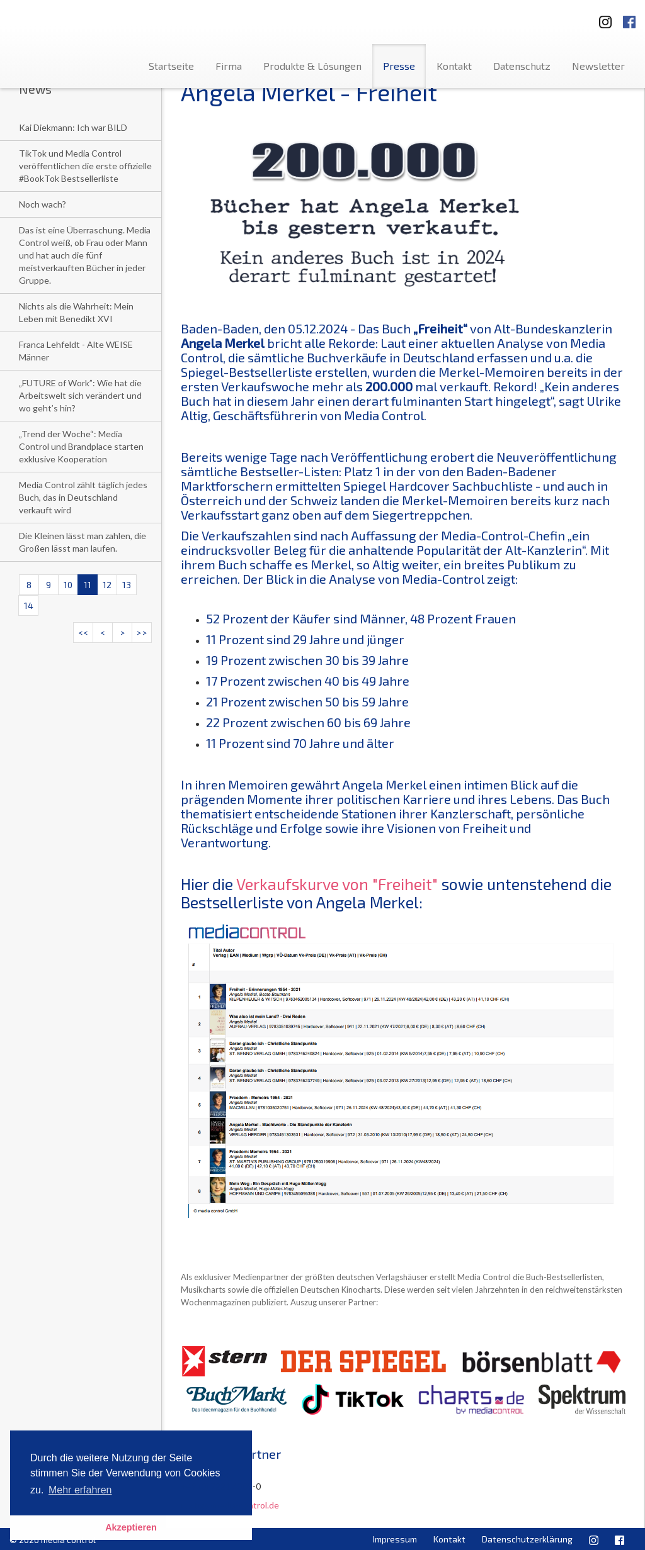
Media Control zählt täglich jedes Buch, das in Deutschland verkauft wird (83, 497)
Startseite (171, 66)
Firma (228, 66)
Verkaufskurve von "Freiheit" (337, 883)
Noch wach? (42, 204)
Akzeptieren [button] (131, 1527)
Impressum (395, 1539)
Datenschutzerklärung (527, 1539)
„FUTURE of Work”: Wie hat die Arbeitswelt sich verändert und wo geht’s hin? (80, 395)
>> (141, 632)
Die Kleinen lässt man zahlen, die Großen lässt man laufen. (82, 542)
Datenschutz (522, 66)
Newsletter (598, 66)
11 (87, 584)
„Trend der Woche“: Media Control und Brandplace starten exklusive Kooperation (81, 446)
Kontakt (454, 66)
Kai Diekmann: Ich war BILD (73, 127)
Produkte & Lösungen (312, 66)
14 (28, 605)
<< (83, 632)
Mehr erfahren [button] (80, 1490)
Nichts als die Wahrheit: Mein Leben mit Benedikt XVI (76, 312)
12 (107, 584)
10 (68, 584)
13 (126, 584)
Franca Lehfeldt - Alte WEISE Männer (76, 350)
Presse (399, 66)
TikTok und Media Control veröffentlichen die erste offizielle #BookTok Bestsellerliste (85, 166)
